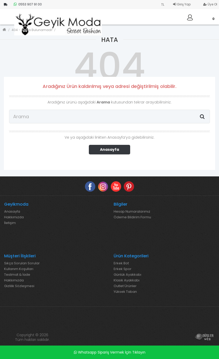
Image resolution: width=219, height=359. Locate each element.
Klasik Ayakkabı (126, 280)
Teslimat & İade (17, 274)
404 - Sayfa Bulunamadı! (32, 30)
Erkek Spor (122, 269)
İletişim (10, 223)
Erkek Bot (121, 263)
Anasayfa (109, 149)
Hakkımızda (14, 217)
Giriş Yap (182, 4)
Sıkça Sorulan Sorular (22, 263)
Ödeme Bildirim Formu (132, 217)
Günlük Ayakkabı (127, 274)
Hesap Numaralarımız (132, 211)
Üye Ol (210, 4)
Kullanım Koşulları (18, 269)
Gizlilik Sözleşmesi (19, 286)
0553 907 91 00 (28, 4)
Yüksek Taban (125, 291)
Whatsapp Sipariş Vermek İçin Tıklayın (109, 352)
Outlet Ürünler (125, 286)
